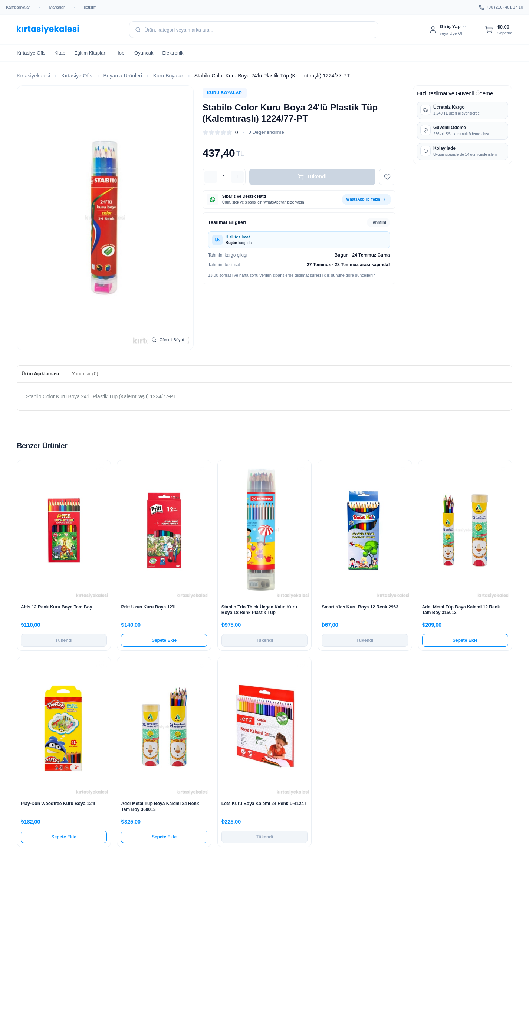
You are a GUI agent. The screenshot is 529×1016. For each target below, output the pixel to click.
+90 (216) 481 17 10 (501, 7)
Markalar (57, 7)
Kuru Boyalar (168, 76)
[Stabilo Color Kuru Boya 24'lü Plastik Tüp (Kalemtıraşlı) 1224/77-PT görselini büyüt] (105, 218)
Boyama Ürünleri (123, 76)
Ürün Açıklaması (40, 373)
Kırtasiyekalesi (33, 76)
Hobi (120, 53)
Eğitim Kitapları (90, 53)
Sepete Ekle (164, 640)
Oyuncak (143, 53)
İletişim (90, 7)
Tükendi (312, 177)
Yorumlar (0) (85, 373)
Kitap (59, 53)
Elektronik (172, 53)
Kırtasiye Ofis (31, 53)
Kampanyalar (18, 7)
